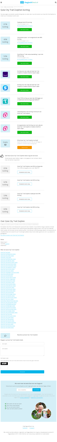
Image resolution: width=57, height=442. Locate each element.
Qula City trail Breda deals (7, 274)
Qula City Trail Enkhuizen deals (8, 289)
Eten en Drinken (27, 224)
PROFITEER (25, 147)
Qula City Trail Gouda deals (7, 292)
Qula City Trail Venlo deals (7, 324)
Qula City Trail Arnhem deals (7, 269)
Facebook (25, 428)
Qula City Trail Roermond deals (8, 307)
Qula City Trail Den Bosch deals (8, 277)
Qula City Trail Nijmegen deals (8, 305)
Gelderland (35, 224)
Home (2, 6)
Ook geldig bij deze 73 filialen (24, 59)
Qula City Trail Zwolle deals (7, 327)
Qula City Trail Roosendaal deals (8, 309)
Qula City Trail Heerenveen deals (9, 297)
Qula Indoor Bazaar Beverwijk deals (9, 300)
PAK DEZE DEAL (25, 29)
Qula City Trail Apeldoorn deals (8, 267)
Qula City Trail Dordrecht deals (8, 284)
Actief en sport (10, 224)
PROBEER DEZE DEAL (24, 172)
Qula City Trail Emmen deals (7, 287)
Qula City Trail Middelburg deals (8, 304)
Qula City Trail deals (5, 252)
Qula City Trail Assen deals (7, 270)
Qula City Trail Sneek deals (7, 317)
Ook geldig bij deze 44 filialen (24, 42)
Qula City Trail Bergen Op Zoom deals (10, 272)
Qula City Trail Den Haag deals (8, 279)
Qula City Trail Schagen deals (8, 310)
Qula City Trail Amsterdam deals (8, 265)
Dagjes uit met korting (8, 6)
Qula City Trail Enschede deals (8, 290)
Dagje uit (3, 224)
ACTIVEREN (36, 390)
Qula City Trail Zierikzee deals (8, 325)
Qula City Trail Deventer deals (8, 280)
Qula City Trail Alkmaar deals (7, 260)
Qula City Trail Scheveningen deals (9, 312)
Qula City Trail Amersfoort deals (8, 264)
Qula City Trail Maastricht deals (8, 254)
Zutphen (7, 243)
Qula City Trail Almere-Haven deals (9, 262)
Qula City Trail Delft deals (7, 275)
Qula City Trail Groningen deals (8, 294)
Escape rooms (18, 224)
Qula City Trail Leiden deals (7, 255)
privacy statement (24, 397)
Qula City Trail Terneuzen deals (8, 315)
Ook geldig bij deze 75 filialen (24, 25)
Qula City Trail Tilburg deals (7, 319)
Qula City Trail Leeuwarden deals (9, 302)
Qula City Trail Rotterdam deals (8, 259)
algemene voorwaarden (37, 397)
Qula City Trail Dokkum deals (7, 282)
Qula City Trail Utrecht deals (7, 320)
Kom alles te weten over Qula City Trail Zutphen (12, 235)
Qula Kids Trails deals (6, 257)
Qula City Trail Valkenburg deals (8, 322)
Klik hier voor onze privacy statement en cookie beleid (35, 434)
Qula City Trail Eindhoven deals (8, 285)
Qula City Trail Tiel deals (6, 314)
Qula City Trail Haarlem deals (8, 295)
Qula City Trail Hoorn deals (7, 299)
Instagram (32, 428)
